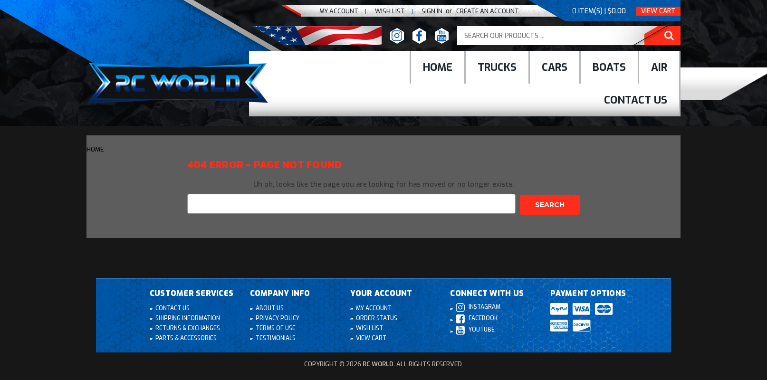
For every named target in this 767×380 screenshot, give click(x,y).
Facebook (477, 318)
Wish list (390, 11)
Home (437, 67)
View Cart (658, 11)
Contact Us (635, 100)
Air (659, 67)
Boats (609, 67)
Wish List (370, 327)
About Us (270, 307)
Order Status (377, 317)
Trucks (497, 67)
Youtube (475, 329)
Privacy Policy (277, 317)
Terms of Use (276, 327)
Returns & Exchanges (188, 327)
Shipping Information (188, 317)
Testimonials (276, 337)
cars (554, 67)
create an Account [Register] (487, 11)
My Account (338, 11)
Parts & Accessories (186, 337)
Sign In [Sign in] (433, 11)
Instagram (478, 306)
